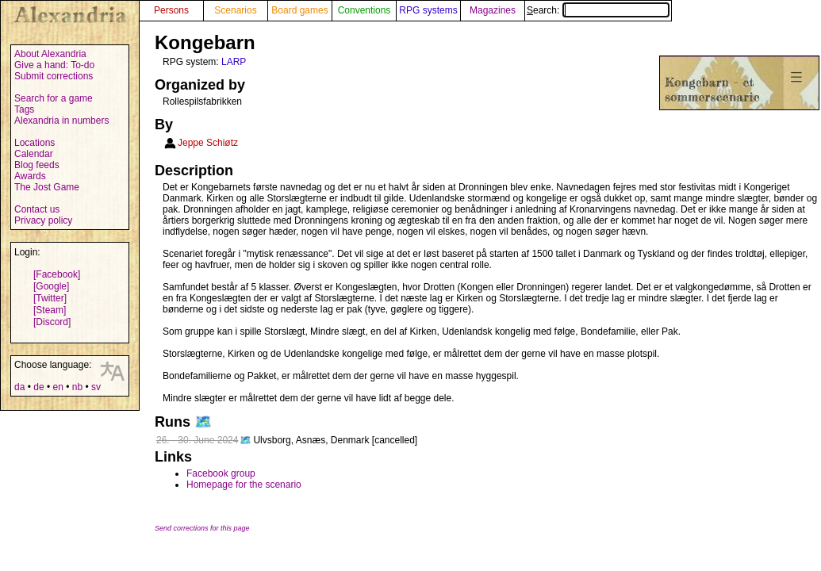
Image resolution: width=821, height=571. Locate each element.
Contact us (36, 209)
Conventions (364, 10)
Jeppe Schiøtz (208, 142)
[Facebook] (56, 274)
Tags (24, 109)
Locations (34, 142)
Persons (171, 10)
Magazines (493, 10)
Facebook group (220, 473)
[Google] (51, 286)
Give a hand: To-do (54, 65)
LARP (233, 61)
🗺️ (203, 422)
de (38, 387)
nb (77, 387)
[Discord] (52, 322)
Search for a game (53, 98)
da (19, 387)
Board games (299, 10)
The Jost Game (46, 187)
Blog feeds (36, 165)
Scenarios (235, 10)
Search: (598, 10)
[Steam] (49, 310)
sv (96, 387)
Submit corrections (53, 76)
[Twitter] (50, 298)
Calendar (33, 153)
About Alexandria (50, 53)
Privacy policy (43, 220)
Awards (30, 176)
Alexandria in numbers (61, 120)
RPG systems (428, 10)
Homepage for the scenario (243, 484)
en (57, 387)
